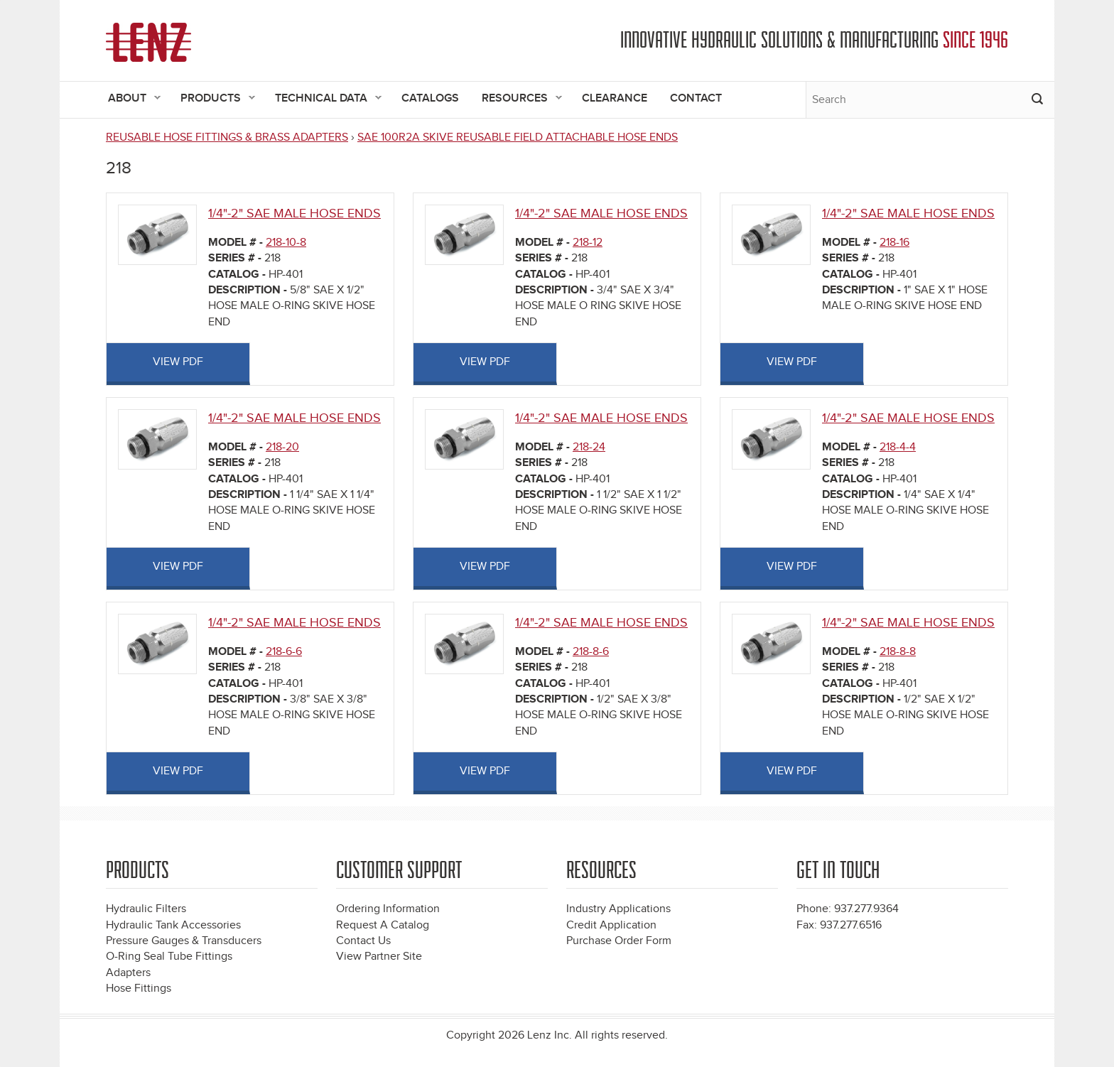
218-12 (587, 242)
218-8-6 (591, 652)
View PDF (178, 362)
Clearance (614, 98)
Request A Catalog (382, 925)
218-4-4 (898, 447)
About (129, 99)
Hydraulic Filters (146, 909)
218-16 (894, 242)
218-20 (282, 447)
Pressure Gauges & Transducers (183, 941)
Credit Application (611, 925)
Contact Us (363, 941)
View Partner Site (379, 956)
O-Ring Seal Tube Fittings (169, 956)
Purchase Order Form (618, 941)
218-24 (589, 447)
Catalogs (430, 98)
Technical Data (323, 99)
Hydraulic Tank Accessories (173, 925)
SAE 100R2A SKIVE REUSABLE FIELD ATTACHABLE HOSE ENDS (517, 137)
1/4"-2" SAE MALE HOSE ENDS (294, 213)
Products (212, 99)
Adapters (128, 973)
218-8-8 (898, 652)
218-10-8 (286, 242)
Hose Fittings (138, 988)
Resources (516, 99)
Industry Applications (618, 909)
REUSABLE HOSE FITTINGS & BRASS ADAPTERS (227, 137)
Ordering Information (388, 909)
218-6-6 (284, 652)
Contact (696, 98)
